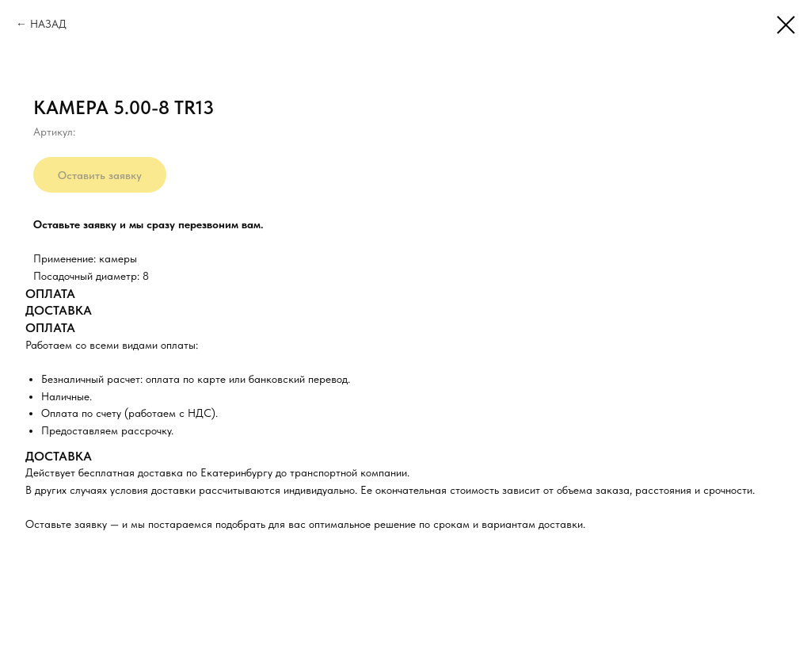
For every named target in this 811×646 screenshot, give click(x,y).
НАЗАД (48, 23)
